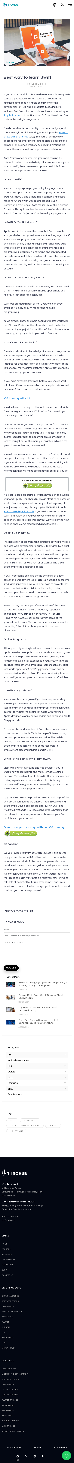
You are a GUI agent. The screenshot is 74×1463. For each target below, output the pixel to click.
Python (11, 1071)
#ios (12, 1120)
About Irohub (13, 1447)
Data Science (8, 1384)
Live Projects (8, 1259)
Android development (18, 1060)
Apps (10, 1088)
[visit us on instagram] (17, 1460)
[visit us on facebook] (17, 1456)
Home (4, 1244)
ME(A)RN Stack (8, 1348)
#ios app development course (25, 1126)
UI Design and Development (15, 1374)
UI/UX (4, 1332)
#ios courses (30, 1120)
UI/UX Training (8, 1426)
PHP (10, 1054)
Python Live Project (12, 1312)
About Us (6, 1249)
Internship (13, 1083)
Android (6, 1327)
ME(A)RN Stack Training (13, 1431)
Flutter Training (10, 1400)
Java (10, 1077)
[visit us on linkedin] (43, 1456)
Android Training (10, 1421)
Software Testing (10, 1379)
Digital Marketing (10, 1390)
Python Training (10, 1395)
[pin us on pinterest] (35, 1456)
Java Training (8, 1405)
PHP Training (8, 1410)
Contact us (7, 1275)
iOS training (7, 1317)
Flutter (5, 1322)
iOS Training (7, 1416)
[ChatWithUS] (66, 1455)
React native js (15, 1094)
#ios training (16, 1131)
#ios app (53, 1126)
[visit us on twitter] (26, 1456)
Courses (37, 1447)
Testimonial (7, 1265)
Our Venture (60, 1447)
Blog (4, 1270)
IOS (10, 1066)
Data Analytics (9, 1369)
